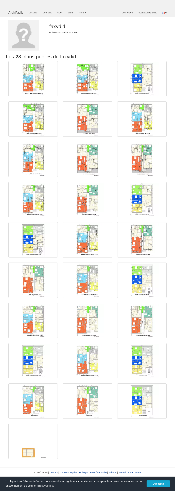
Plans (82, 12)
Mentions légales (68, 472)
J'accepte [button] (158, 483)
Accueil (122, 472)
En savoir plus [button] (45, 485)
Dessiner (33, 12)
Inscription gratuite (147, 12)
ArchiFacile (15, 12)
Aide (59, 12)
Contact (54, 472)
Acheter (113, 472)
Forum (70, 12)
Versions (47, 12)
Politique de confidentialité (93, 472)
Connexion (127, 12)
